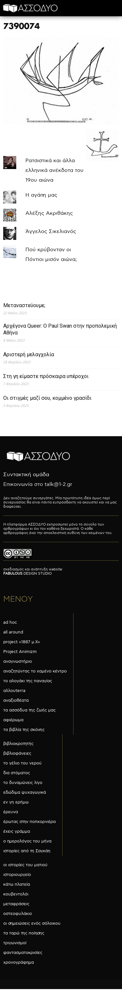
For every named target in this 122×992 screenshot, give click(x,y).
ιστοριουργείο (17, 874)
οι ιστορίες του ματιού (25, 865)
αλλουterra (14, 690)
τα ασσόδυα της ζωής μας (29, 710)
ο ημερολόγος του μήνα (27, 841)
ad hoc (10, 622)
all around (13, 632)
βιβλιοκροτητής (18, 743)
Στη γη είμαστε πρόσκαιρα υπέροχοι (45, 376)
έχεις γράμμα (16, 831)
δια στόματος (16, 773)
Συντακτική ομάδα (26, 475)
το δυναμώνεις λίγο (22, 782)
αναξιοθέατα (16, 700)
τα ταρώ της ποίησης (23, 933)
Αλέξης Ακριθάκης (49, 213)
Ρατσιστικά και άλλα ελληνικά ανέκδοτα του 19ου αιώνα (54, 170)
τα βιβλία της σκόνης (24, 729)
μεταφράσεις (16, 904)
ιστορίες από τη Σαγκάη (26, 851)
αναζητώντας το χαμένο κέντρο (35, 671)
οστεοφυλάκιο (17, 913)
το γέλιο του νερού (22, 763)
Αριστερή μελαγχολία (28, 354)
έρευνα (10, 812)
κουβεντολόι (15, 894)
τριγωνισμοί (14, 943)
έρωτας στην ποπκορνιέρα (29, 821)
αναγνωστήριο (17, 661)
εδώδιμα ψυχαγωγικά (24, 792)
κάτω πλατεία (16, 884)
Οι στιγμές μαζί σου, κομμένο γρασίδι (47, 398)
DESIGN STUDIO (27, 573)
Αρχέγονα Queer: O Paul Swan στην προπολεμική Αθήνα (60, 329)
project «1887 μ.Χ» (21, 642)
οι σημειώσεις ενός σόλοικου (32, 923)
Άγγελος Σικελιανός (50, 231)
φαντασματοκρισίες (22, 952)
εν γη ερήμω (16, 802)
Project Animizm (20, 651)
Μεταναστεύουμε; (24, 305)
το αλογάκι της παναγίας (27, 681)
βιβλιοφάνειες (17, 753)
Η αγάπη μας (41, 195)
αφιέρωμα (13, 720)
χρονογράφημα (18, 962)
